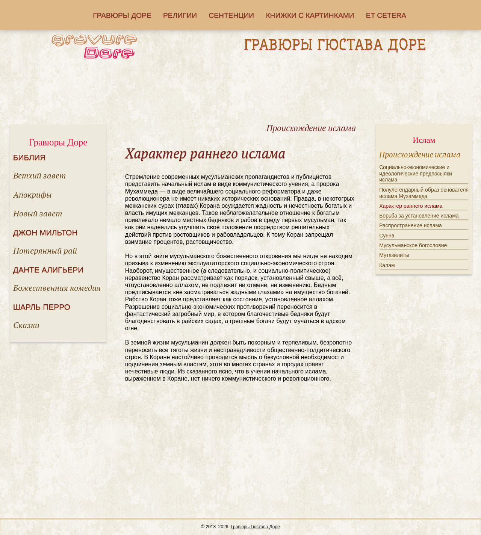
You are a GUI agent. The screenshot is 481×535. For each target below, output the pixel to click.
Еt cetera (386, 15)
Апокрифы (32, 194)
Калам (387, 265)
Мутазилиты (394, 255)
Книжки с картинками (310, 15)
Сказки (26, 324)
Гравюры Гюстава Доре (255, 526)
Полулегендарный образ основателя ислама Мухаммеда (424, 193)
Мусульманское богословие (413, 245)
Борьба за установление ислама (418, 216)
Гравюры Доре (122, 15)
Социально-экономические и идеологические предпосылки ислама (415, 173)
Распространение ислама (410, 225)
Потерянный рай (45, 250)
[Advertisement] (240, 93)
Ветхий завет (39, 175)
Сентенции (231, 15)
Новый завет (37, 213)
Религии (180, 15)
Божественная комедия (57, 287)
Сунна (386, 236)
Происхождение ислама (419, 154)
